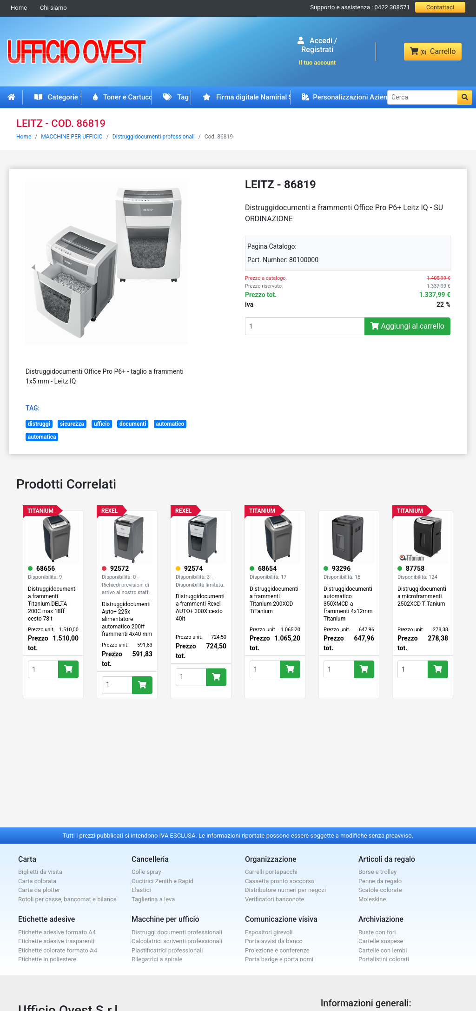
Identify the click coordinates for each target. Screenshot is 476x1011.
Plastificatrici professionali (167, 950)
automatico (170, 424)
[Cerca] (422, 97)
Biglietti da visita (40, 871)
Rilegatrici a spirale (157, 959)
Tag (176, 97)
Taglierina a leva (153, 899)
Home (19, 7)
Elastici (141, 889)
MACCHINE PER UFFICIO (72, 136)
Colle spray (146, 871)
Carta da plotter (39, 889)
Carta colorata (37, 881)
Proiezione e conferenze (277, 950)
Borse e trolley (377, 871)
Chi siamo (53, 7)
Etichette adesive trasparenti (56, 941)
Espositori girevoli (269, 932)
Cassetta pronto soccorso (279, 881)
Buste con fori (377, 932)
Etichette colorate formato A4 (57, 950)
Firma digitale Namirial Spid (247, 97)
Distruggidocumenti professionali (153, 136)
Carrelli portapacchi (271, 871)
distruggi (39, 424)
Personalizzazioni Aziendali (344, 97)
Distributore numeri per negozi (285, 889)
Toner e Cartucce (122, 97)
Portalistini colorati (383, 959)
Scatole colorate (380, 889)
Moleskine (372, 899)
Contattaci (440, 7)
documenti (132, 424)
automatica (42, 437)
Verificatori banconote (274, 899)
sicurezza (72, 424)
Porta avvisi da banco (274, 941)
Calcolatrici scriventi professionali (177, 941)
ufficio (102, 424)
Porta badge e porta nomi (279, 959)
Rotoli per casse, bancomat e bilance (67, 899)
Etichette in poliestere (47, 959)
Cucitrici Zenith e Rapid (162, 881)
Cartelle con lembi (382, 950)
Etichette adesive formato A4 (57, 932)
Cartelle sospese (380, 941)
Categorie (56, 97)
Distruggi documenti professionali (177, 932)
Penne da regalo (380, 881)
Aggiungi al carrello (407, 326)
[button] (464, 97)
